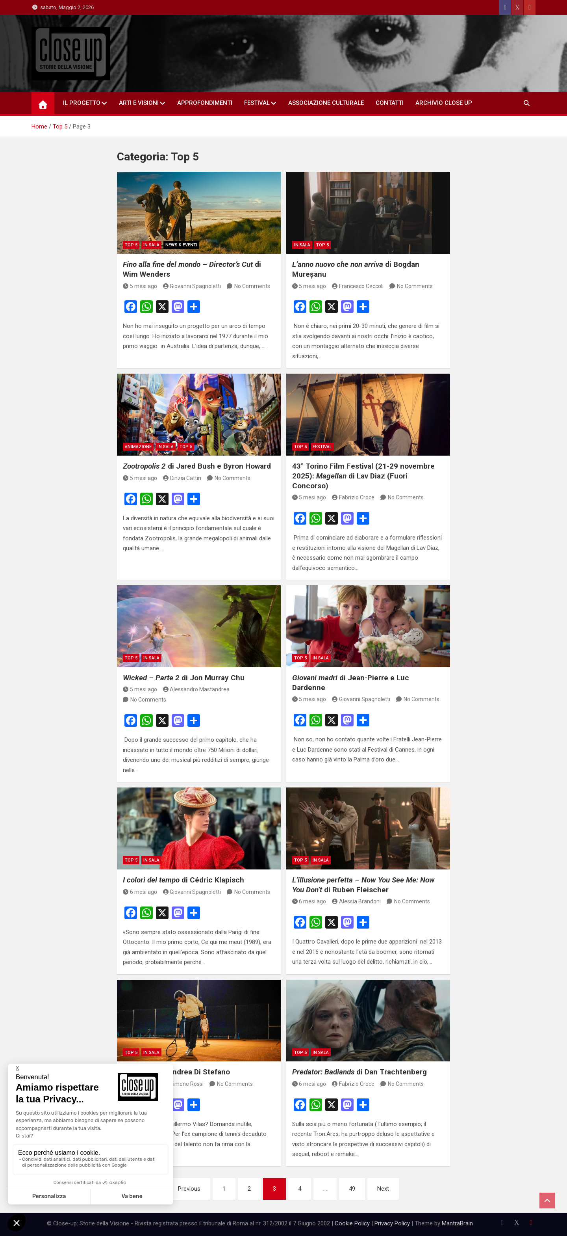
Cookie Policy (352, 1223)
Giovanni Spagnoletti (192, 286)
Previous (189, 1188)
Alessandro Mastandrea (196, 689)
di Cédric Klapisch (183, 879)
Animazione (138, 446)
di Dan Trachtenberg (359, 1071)
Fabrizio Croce (353, 497)
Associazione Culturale (326, 102)
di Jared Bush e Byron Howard (197, 466)
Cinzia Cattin (182, 478)
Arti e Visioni (139, 102)
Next (383, 1188)
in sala (151, 245)
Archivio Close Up (443, 102)
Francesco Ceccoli (358, 286)
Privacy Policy (392, 1223)
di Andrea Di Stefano (176, 1071)
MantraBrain (457, 1223)
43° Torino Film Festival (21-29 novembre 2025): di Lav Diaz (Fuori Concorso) (363, 476)
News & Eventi (181, 245)
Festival (257, 102)
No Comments (252, 286)
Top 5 (131, 245)
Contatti (390, 102)
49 (352, 1188)
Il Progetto (81, 102)
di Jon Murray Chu (184, 677)
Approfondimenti (204, 102)
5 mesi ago (140, 286)
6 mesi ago (140, 892)
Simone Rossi (183, 1084)
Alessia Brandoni (356, 901)
